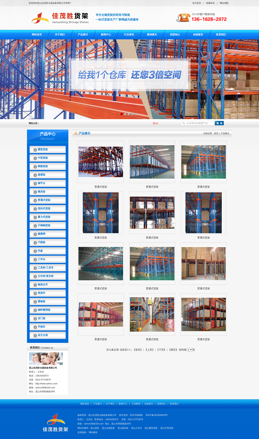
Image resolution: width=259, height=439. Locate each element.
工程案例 (136, 404)
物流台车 (43, 284)
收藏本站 (210, 3)
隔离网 (41, 234)
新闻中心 (106, 34)
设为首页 (196, 3)
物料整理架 (44, 310)
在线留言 (198, 34)
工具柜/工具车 (46, 267)
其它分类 (43, 335)
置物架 (41, 301)
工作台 (41, 259)
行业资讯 (129, 34)
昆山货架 (94, 428)
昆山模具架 (123, 428)
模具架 (41, 191)
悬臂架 (41, 174)
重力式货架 (44, 217)
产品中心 (48, 134)
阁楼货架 (43, 166)
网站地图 (224, 3)
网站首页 (37, 34)
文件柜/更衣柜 (46, 276)
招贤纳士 (175, 34)
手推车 (41, 326)
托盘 (40, 250)
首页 (216, 133)
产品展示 (83, 34)
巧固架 (41, 242)
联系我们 (221, 34)
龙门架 (41, 318)
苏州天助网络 (136, 415)
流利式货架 (44, 208)
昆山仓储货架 (108, 428)
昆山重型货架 (151, 428)
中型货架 (43, 158)
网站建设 (93, 432)
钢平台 (41, 183)
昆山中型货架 (166, 428)
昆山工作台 (136, 428)
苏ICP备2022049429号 (157, 415)
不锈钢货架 (44, 225)
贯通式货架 (44, 200)
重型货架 (43, 149)
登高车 (41, 293)
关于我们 (60, 34)
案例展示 (152, 34)
